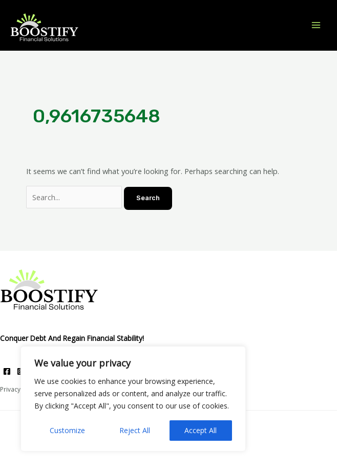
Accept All (200, 430)
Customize (67, 430)
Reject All (134, 430)
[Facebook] (7, 371)
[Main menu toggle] (316, 25)
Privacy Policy (19, 389)
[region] (133, 399)
